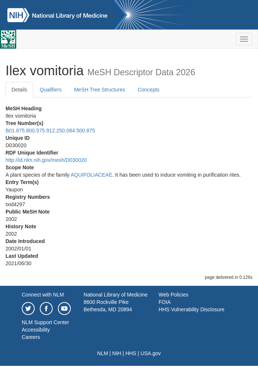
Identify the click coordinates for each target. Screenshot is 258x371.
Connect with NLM (43, 295)
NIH (116, 353)
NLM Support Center (45, 322)
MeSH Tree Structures (99, 90)
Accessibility (36, 330)
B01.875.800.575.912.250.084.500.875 (50, 131)
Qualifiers (51, 90)
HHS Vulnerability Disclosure (191, 309)
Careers (31, 337)
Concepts (148, 90)
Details (19, 90)
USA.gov (150, 353)
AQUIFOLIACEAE (91, 175)
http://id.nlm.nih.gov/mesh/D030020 (46, 160)
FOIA (164, 302)
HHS (130, 353)
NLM (102, 353)
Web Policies (173, 295)
